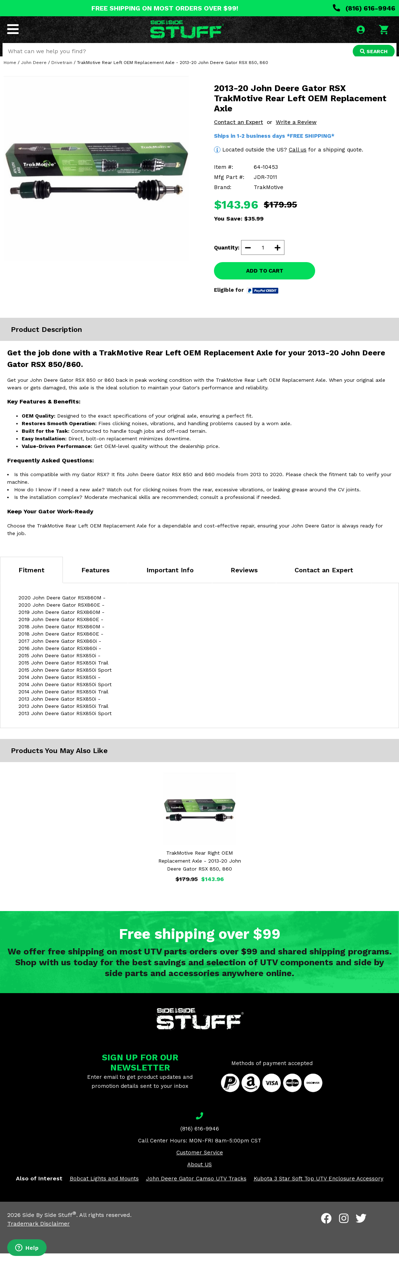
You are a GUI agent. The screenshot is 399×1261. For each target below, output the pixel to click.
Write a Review (296, 130)
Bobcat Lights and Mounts (104, 1186)
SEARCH (372, 52)
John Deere (34, 70)
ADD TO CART (264, 278)
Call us (297, 157)
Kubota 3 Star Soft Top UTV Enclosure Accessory (318, 1186)
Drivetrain (61, 70)
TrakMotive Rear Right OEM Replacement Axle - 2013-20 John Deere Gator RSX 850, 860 (199, 868)
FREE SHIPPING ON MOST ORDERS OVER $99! (164, 8)
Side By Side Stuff (49, 1222)
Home (10, 70)
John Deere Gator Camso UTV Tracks (196, 1186)
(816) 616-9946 (364, 8)
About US (199, 1172)
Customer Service (199, 1160)
